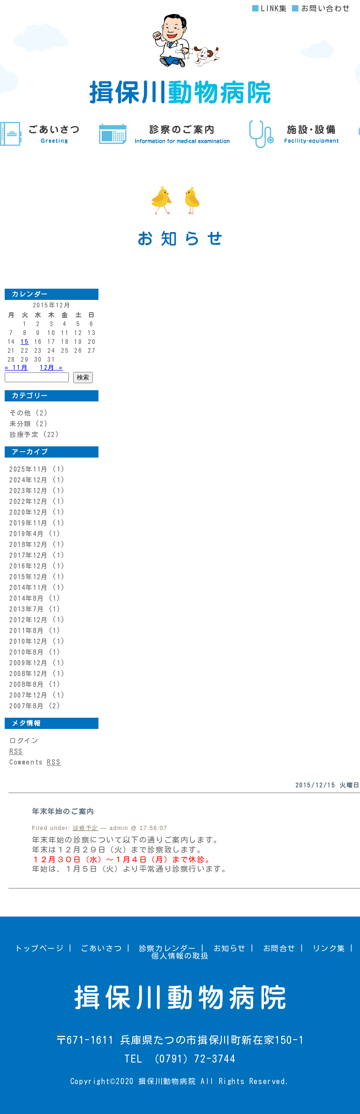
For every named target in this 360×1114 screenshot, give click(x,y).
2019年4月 (26, 534)
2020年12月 (28, 512)
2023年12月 (28, 491)
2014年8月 (26, 598)
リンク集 (329, 948)
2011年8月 (26, 630)
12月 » (51, 367)
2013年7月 (26, 609)
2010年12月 (28, 641)
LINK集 (274, 8)
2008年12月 (28, 673)
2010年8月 (26, 652)
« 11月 (16, 367)
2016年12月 (28, 566)
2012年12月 (28, 620)
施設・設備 (294, 134)
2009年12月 (28, 663)
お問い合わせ (326, 8)
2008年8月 (26, 684)
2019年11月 (28, 523)
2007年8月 (26, 706)
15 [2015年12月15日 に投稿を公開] (25, 342)
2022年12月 (28, 501)
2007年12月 (28, 695)
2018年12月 (28, 544)
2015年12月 (28, 577)
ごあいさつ (40, 134)
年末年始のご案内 (63, 811)
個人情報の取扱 (180, 956)
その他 (20, 413)
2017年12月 (28, 555)
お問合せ (279, 948)
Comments (34, 762)
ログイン (23, 740)
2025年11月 (28, 469)
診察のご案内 (164, 134)
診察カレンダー (167, 948)
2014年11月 (28, 587)
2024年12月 (28, 480)
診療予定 (23, 434)
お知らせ (229, 948)
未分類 (20, 424)
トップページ (39, 948)
